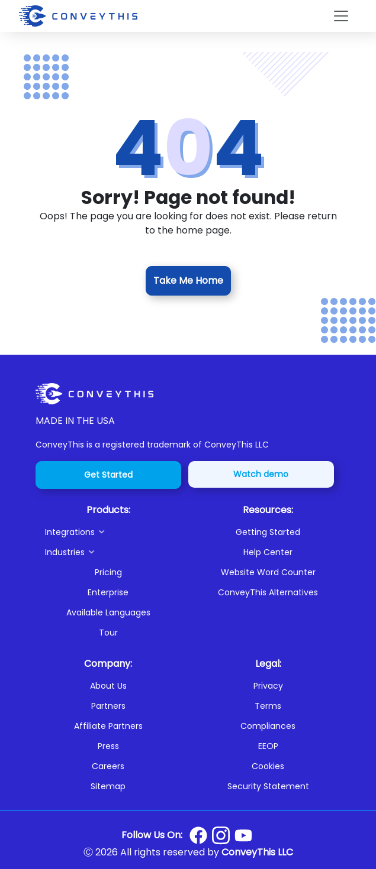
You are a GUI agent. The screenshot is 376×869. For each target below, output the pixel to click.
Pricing (108, 572)
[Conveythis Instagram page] (221, 835)
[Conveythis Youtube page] (243, 836)
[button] (113, 532)
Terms (268, 706)
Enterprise (108, 592)
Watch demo (260, 474)
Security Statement (268, 786)
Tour (108, 632)
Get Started (108, 475)
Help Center (268, 552)
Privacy (268, 686)
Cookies (268, 766)
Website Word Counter (268, 572)
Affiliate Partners (108, 726)
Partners (108, 706)
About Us (108, 686)
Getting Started (268, 532)
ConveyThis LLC (257, 852)
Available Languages (108, 612)
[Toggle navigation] (341, 16)
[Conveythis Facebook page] (198, 835)
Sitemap (108, 786)
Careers (108, 766)
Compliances (267, 726)
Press (108, 746)
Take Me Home (188, 280)
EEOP (268, 746)
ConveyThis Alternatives (268, 592)
